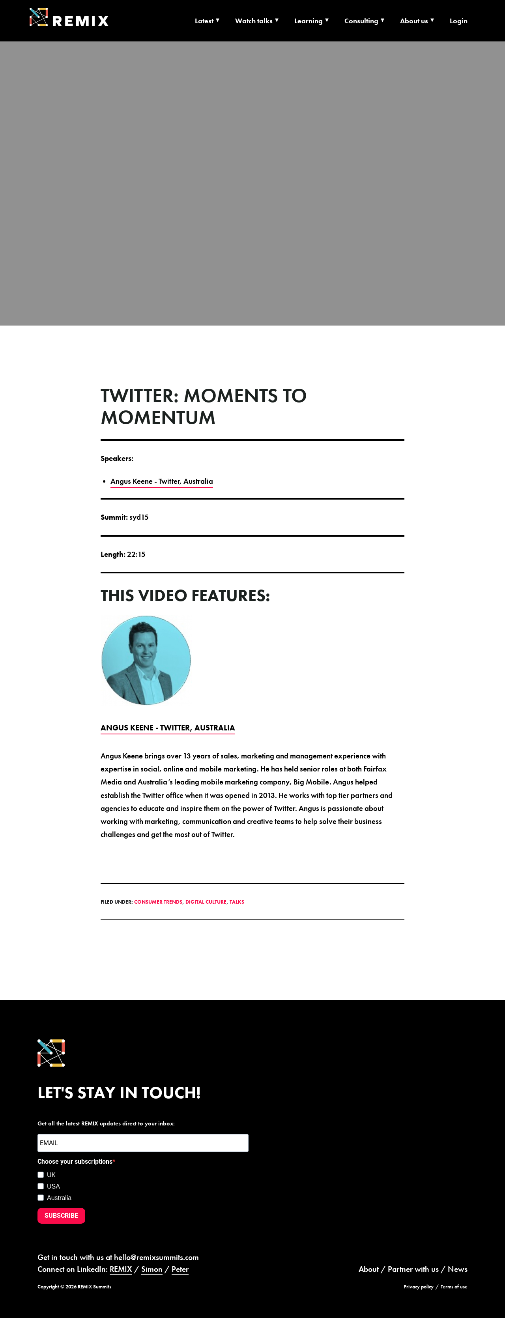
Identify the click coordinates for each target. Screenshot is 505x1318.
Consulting (361, 20)
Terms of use (454, 1286)
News (458, 1269)
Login (459, 20)
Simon (152, 1269)
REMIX (121, 1269)
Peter (180, 1269)
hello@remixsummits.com (156, 1257)
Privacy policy (419, 1286)
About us (414, 20)
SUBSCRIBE (61, 1215)
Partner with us (413, 1269)
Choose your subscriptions (74, 1161)
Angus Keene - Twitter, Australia (161, 481)
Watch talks (254, 20)
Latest (204, 20)
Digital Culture (205, 902)
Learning (308, 20)
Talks (237, 902)
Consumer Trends (158, 902)
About (369, 1269)
